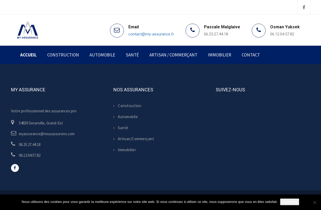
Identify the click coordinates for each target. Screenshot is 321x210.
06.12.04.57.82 (282, 34)
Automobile (102, 55)
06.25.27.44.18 (216, 34)
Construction (63, 55)
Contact (251, 55)
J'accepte (289, 202)
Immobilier (219, 55)
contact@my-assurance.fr (151, 34)
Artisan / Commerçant (173, 55)
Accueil (28, 55)
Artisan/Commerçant (133, 138)
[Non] (314, 202)
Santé (132, 55)
